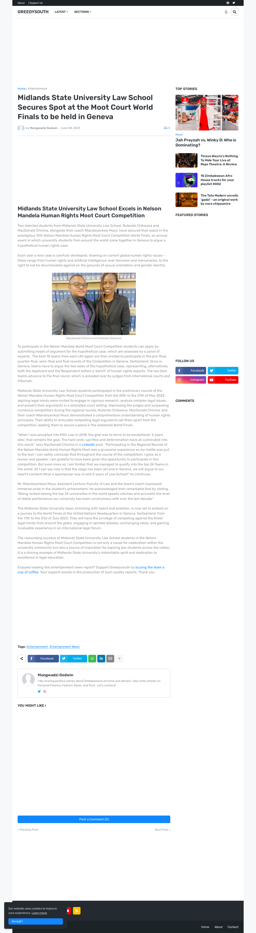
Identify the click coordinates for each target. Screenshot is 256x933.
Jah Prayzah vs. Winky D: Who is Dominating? (205, 143)
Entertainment (37, 88)
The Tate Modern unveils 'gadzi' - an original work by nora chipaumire (219, 200)
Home (22, 88)
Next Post (161, 829)
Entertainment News (65, 647)
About (21, 2)
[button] (226, 12)
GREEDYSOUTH (33, 11)
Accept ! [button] (17, 921)
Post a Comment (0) (94, 819)
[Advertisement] (128, 52)
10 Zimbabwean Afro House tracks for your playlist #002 (217, 180)
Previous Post (29, 829)
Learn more (39, 913)
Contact (233, 927)
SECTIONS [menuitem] (81, 12)
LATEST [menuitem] (60, 12)
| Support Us (36, 2)
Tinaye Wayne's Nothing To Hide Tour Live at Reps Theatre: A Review (219, 160)
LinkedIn (88, 445)
